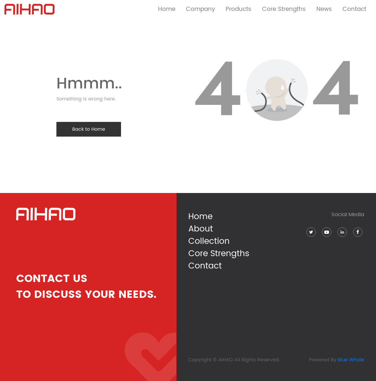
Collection (209, 241)
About (200, 229)
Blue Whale (351, 360)
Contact (354, 9)
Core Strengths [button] (284, 9)
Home (166, 9)
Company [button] (200, 9)
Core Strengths (218, 254)
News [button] (324, 9)
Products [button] (238, 9)
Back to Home (88, 129)
